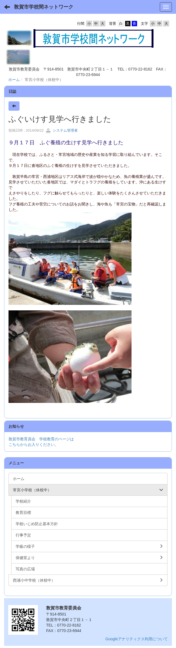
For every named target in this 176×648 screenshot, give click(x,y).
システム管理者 (62, 130)
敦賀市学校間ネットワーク (43, 7)
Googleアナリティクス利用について (136, 639)
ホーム (14, 79)
